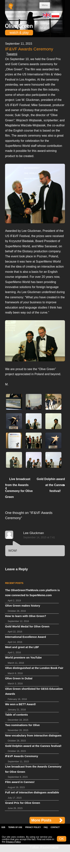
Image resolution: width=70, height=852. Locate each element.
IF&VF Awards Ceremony (21, 756)
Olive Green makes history (22, 605)
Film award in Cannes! (20, 782)
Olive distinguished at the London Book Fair (34, 667)
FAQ (46, 827)
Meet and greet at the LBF (22, 647)
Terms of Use (15, 827)
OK (61, 839)
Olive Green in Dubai (18, 678)
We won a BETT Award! (20, 704)
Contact (55, 827)
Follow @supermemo (44, 847)
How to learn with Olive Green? (25, 616)
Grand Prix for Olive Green (22, 802)
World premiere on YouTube (23, 657)
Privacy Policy (33, 827)
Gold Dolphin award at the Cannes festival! (51, 485)
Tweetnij (11, 54)
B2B (3, 827)
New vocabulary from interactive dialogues (33, 735)
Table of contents (16, 714)
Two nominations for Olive (22, 725)
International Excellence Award (25, 636)
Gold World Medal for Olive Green (27, 626)
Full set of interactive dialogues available (32, 792)
